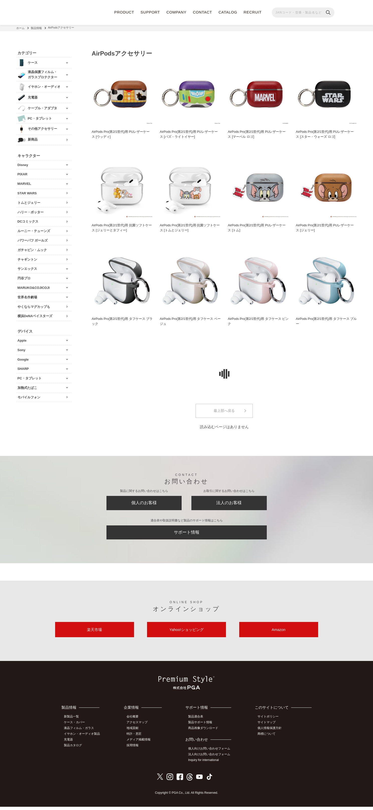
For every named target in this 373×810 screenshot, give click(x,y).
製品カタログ (74, 749)
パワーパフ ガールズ (33, 239)
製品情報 (36, 27)
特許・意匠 (135, 738)
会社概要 (134, 721)
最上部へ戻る (224, 411)
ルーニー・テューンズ (34, 230)
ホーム (20, 27)
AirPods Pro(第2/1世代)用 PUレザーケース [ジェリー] (325, 227)
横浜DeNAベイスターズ (35, 315)
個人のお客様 (144, 503)
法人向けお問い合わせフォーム (210, 758)
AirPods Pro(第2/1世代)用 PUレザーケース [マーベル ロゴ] (257, 133)
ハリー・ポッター (31, 211)
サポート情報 (186, 534)
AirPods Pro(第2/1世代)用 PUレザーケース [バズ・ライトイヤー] (189, 133)
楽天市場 (94, 633)
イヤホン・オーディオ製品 (83, 738)
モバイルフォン (29, 396)
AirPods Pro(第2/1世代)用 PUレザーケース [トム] (257, 227)
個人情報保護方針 (271, 732)
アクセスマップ (138, 726)
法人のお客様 (228, 503)
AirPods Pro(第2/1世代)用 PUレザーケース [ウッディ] (121, 133)
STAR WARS (27, 192)
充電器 (69, 743)
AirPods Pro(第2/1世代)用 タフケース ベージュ (189, 320)
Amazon (278, 633)
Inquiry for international (204, 763)
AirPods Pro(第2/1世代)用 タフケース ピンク (257, 320)
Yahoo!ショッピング (186, 633)
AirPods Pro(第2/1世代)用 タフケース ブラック (121, 320)
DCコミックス (28, 220)
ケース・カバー (75, 726)
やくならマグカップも (34, 305)
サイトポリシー (269, 721)
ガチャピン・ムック (32, 249)
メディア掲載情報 (140, 743)
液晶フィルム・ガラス (80, 732)
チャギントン (27, 258)
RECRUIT (253, 12)
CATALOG (227, 12)
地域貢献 (134, 732)
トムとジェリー (29, 201)
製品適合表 (196, 721)
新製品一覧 (72, 721)
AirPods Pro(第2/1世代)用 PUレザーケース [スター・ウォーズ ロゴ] (325, 133)
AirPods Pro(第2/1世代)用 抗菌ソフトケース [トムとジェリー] (190, 227)
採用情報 (134, 749)
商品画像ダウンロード (204, 732)
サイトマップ (268, 726)
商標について (268, 738)
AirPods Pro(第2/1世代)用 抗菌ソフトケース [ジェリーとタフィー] (122, 227)
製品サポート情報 (201, 726)
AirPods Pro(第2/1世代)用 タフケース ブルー (325, 320)
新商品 (33, 138)
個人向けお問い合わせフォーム (210, 752)
